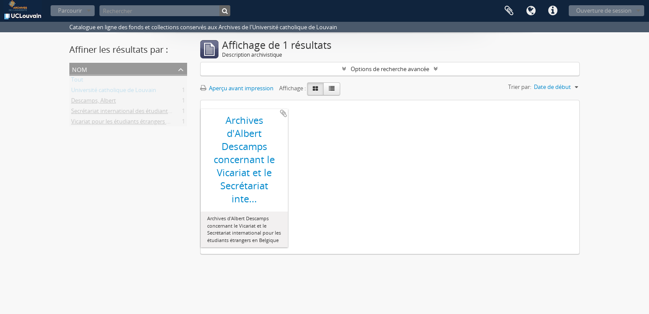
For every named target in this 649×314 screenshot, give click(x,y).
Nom (79, 69)
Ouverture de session (604, 10)
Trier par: (519, 87)
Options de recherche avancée (390, 69)
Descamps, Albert (93, 102)
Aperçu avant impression (236, 88)
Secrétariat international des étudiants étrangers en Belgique (149, 112)
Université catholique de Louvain (113, 92)
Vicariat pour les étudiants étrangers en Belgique (133, 123)
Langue (531, 11)
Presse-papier (509, 11)
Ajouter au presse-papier (283, 113)
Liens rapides (553, 11)
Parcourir (70, 10)
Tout (77, 81)
